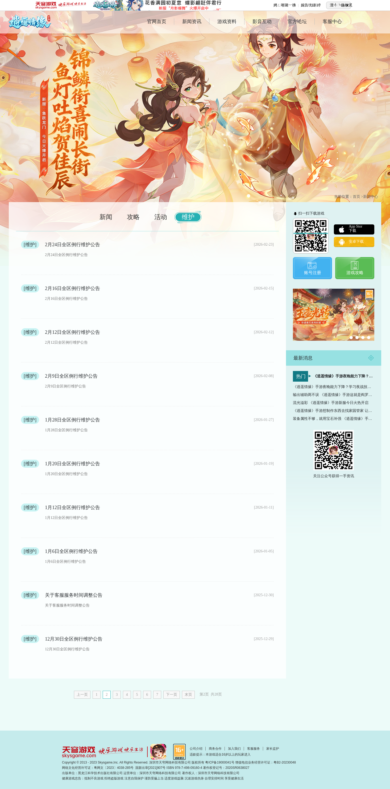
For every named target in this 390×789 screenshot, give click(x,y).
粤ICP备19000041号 (219, 762)
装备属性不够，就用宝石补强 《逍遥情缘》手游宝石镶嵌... (333, 419)
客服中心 (332, 21)
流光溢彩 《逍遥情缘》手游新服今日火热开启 (330, 403)
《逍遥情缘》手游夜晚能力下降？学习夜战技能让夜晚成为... (343, 376)
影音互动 (266, 21)
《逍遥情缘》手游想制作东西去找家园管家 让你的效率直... (333, 411)
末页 (188, 695)
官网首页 (160, 21)
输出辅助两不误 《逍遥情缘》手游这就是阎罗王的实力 (333, 395)
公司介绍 (196, 748)
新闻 (105, 217)
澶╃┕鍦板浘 (341, 5)
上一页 (82, 695)
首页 (356, 197)
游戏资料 (230, 21)
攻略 (133, 217)
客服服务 (253, 748)
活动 (160, 217)
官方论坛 (301, 21)
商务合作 (215, 748)
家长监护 (272, 748)
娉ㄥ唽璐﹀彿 (284, 5)
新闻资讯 (195, 21)
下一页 (171, 695)
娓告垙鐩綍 (311, 5)
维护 (188, 217)
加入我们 (234, 748)
